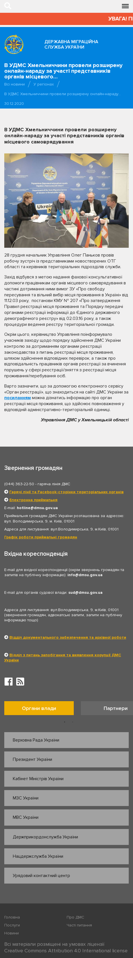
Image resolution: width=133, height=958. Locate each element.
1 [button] (64, 722)
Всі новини (14, 84)
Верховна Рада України (36, 740)
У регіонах (44, 84)
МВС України (25, 817)
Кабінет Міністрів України (38, 779)
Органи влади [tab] (39, 708)
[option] (42, 709)
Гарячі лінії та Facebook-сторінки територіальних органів (66, 492)
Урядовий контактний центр (41, 875)
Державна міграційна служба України (71, 44)
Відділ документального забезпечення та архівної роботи (67, 637)
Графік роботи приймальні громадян (40, 537)
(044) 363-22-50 (19, 484)
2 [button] (72, 722)
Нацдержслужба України (38, 856)
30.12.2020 (14, 103)
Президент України (32, 759)
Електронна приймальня (33, 499)
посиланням (17, 398)
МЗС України (25, 798)
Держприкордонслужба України (45, 837)
